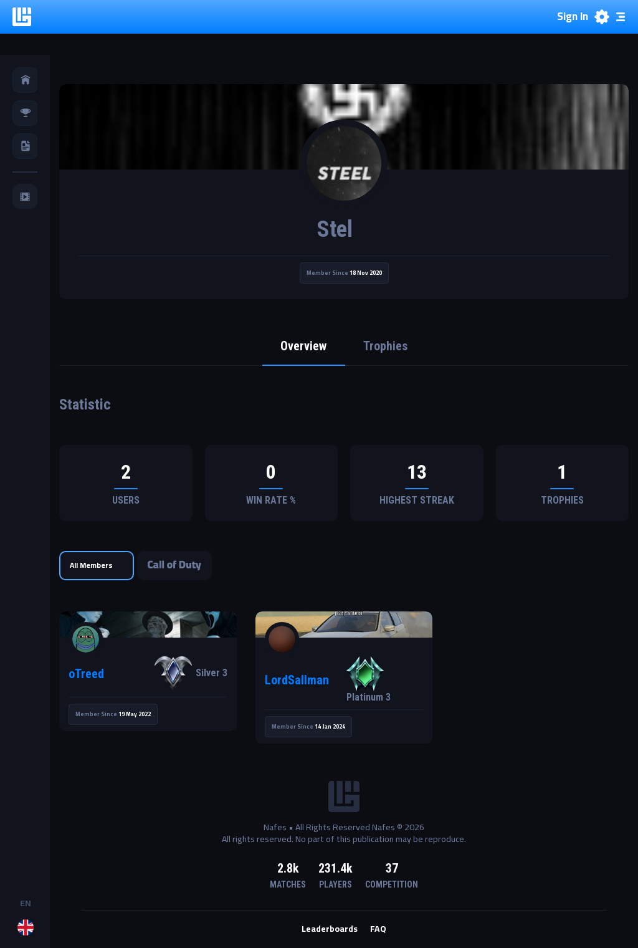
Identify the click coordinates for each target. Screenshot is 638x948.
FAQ (378, 930)
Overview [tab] (303, 347)
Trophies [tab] (386, 347)
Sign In (572, 16)
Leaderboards (330, 930)
